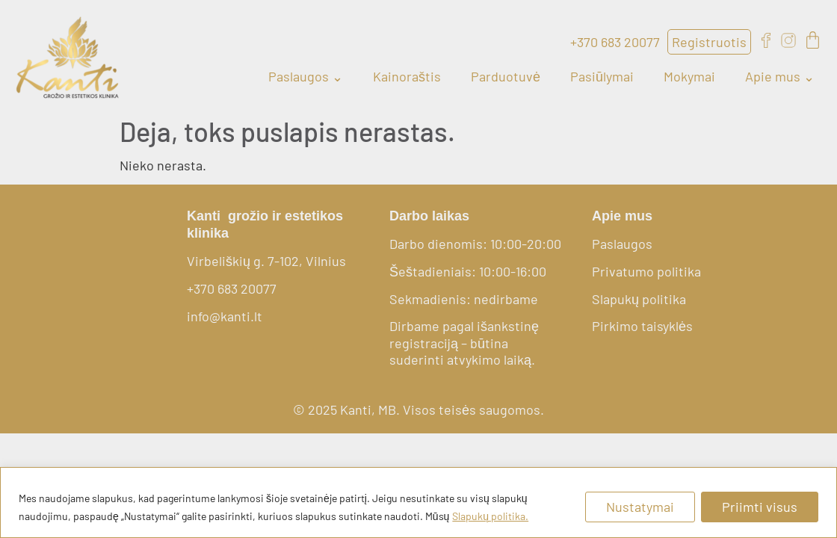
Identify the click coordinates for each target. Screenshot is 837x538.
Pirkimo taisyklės (642, 326)
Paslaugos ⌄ (305, 76)
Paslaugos (622, 243)
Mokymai (689, 76)
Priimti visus (759, 506)
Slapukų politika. (490, 516)
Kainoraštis (407, 76)
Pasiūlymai (602, 76)
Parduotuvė (505, 76)
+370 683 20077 (232, 288)
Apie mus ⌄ (780, 76)
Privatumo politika (646, 271)
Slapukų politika (639, 299)
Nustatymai (640, 506)
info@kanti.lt (224, 316)
